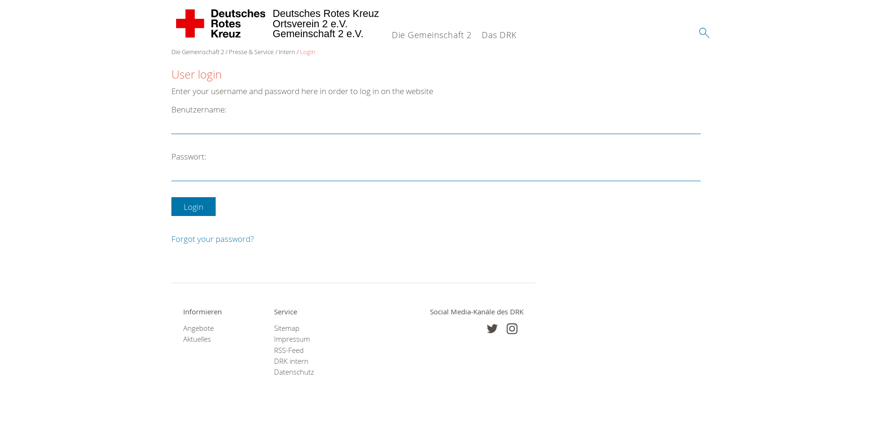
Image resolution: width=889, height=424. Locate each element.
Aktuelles (197, 339)
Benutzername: (198, 109)
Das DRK (499, 34)
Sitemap (286, 328)
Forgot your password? (212, 238)
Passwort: (188, 156)
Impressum (292, 339)
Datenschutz (294, 372)
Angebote (198, 328)
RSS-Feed (289, 350)
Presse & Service (251, 52)
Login (307, 52)
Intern (287, 52)
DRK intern (291, 361)
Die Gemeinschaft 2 (431, 34)
